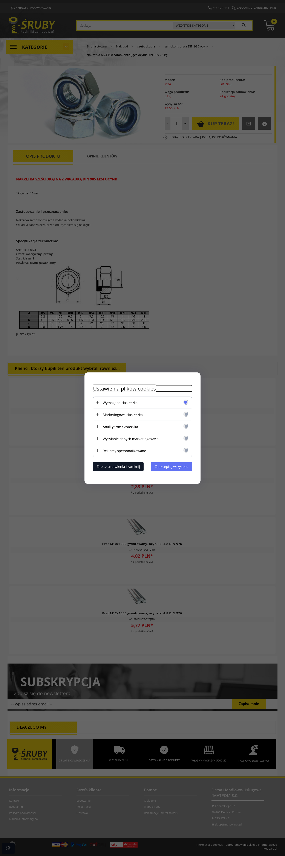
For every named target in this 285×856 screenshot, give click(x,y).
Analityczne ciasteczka (120, 426)
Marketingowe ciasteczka (123, 414)
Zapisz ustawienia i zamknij (118, 466)
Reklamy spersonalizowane (124, 450)
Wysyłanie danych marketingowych (131, 438)
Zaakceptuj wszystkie (171, 466)
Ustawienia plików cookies (124, 388)
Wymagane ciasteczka (120, 402)
